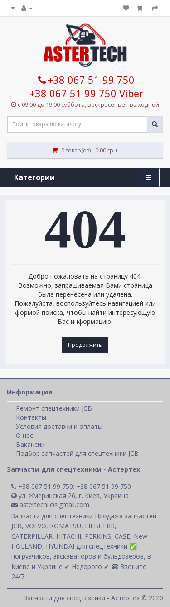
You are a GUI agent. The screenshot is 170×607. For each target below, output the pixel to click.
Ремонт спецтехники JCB (54, 408)
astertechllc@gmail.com (50, 504)
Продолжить (85, 345)
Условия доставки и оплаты (59, 426)
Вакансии (30, 444)
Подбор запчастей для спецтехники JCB (77, 453)
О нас (24, 435)
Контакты (31, 417)
